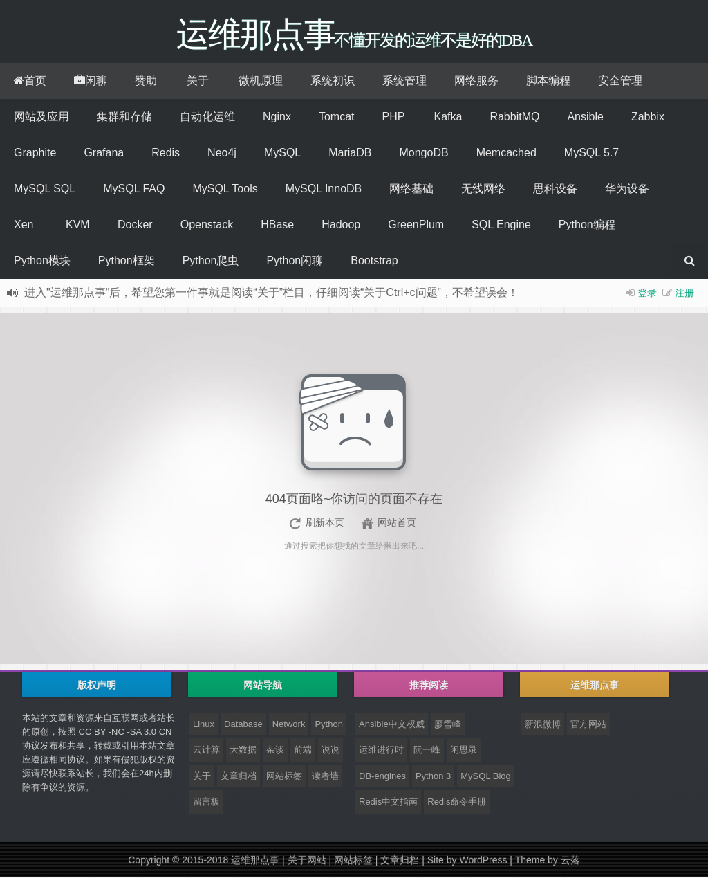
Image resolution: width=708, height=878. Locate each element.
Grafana (104, 154)
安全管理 (620, 82)
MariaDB (349, 154)
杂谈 (275, 751)
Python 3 (433, 777)
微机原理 (261, 82)
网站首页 (397, 523)
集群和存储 (124, 118)
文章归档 (239, 777)
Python (328, 725)
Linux (203, 725)
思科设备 (555, 190)
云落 (570, 861)
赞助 (146, 82)
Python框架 (126, 262)
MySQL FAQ (134, 190)
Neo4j (221, 154)
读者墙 (325, 777)
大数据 (243, 751)
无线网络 (483, 190)
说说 (330, 751)
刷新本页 (325, 523)
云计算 (206, 751)
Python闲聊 (294, 262)
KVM (78, 226)
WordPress (483, 861)
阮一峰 (426, 751)
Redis (165, 154)
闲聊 (90, 82)
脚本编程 (548, 82)
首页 (30, 82)
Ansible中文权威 (392, 725)
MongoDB (423, 154)
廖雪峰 (447, 725)
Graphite (35, 154)
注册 (684, 294)
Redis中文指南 (388, 803)
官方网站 (588, 725)
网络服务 (476, 82)
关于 (198, 82)
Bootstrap (374, 262)
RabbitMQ (514, 118)
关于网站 (307, 861)
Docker (135, 226)
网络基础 (411, 190)
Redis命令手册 (456, 803)
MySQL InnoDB (324, 190)
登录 (647, 294)
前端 (303, 751)
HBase (277, 226)
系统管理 (404, 82)
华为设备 (627, 190)
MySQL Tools (224, 190)
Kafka (448, 118)
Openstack (206, 226)
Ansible (585, 118)
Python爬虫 (211, 262)
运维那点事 (255, 861)
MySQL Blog (485, 777)
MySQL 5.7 (591, 154)
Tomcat (337, 118)
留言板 (206, 803)
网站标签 (284, 777)
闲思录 (463, 751)
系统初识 (332, 82)
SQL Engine (501, 226)
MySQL (282, 154)
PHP (393, 118)
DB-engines (382, 777)
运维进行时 (381, 751)
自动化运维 (207, 118)
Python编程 (587, 226)
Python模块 (42, 262)
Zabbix (647, 118)
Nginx (277, 118)
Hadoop (341, 226)
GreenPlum (416, 226)
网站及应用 (41, 118)
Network (289, 725)
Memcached (506, 154)
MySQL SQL (44, 190)
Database (243, 725)
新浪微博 (543, 725)
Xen (23, 226)
